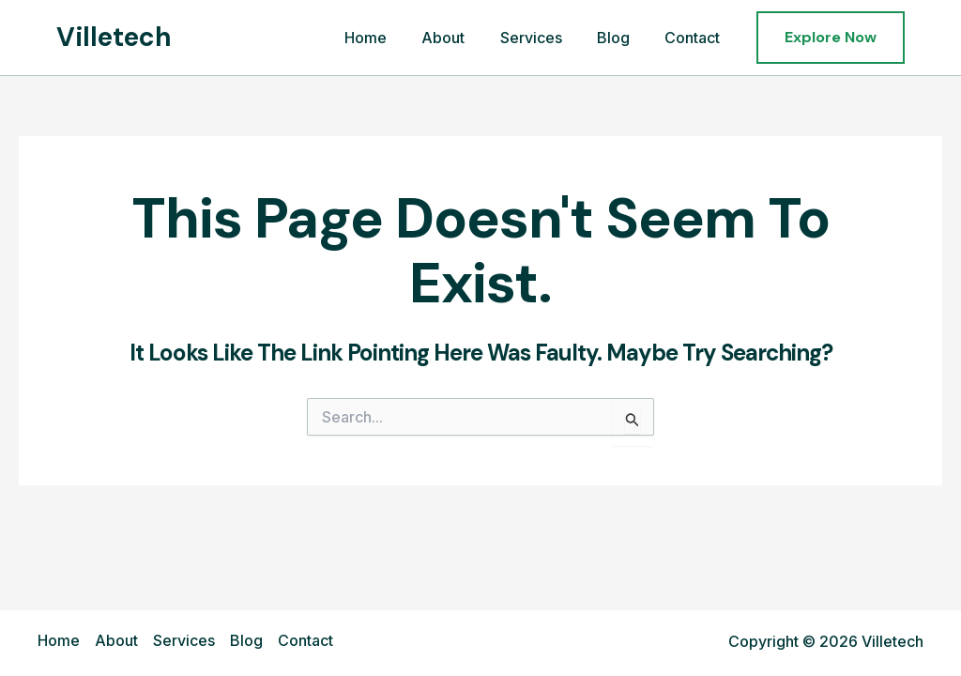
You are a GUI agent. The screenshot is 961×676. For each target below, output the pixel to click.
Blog (620, 37)
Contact (695, 37)
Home (388, 37)
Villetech (114, 37)
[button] (830, 37)
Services (543, 37)
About (460, 37)
